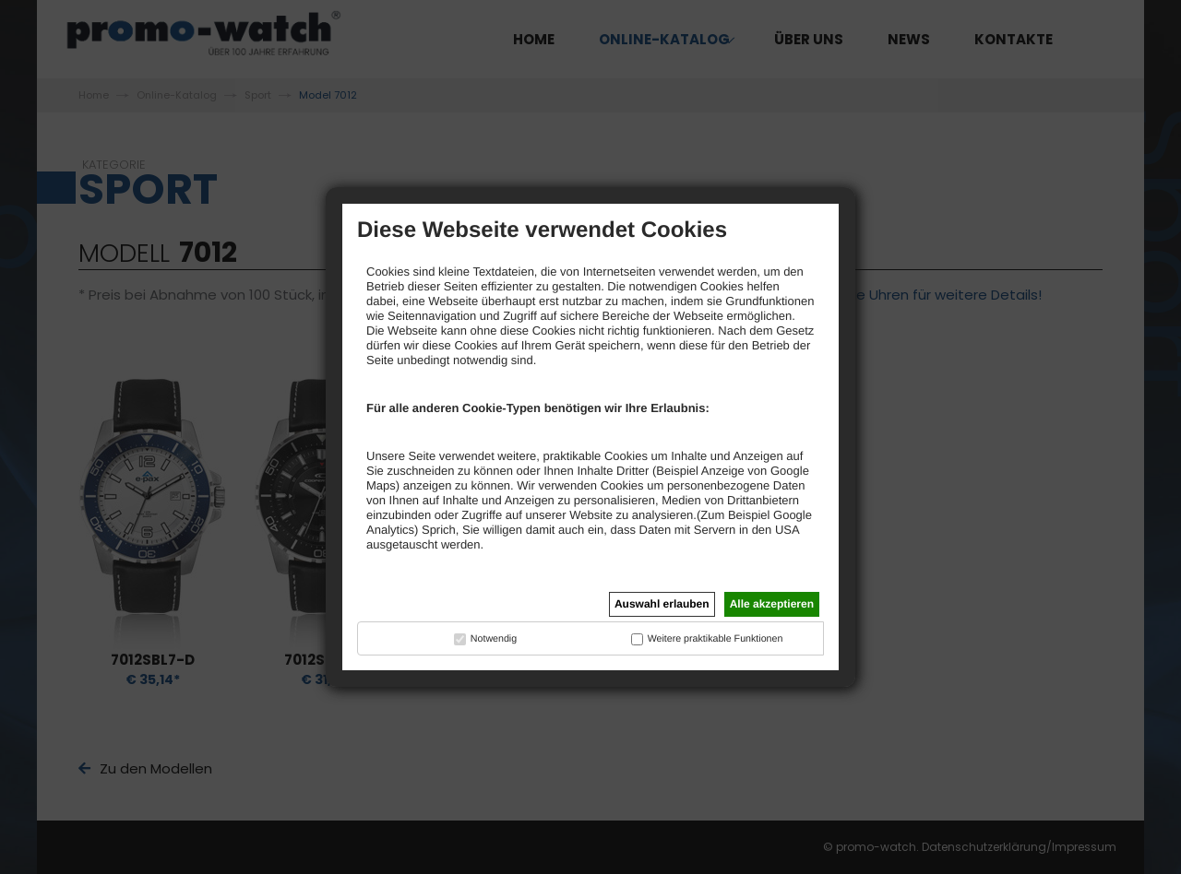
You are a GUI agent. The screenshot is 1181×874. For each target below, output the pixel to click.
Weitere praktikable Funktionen (715, 638)
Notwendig (494, 638)
